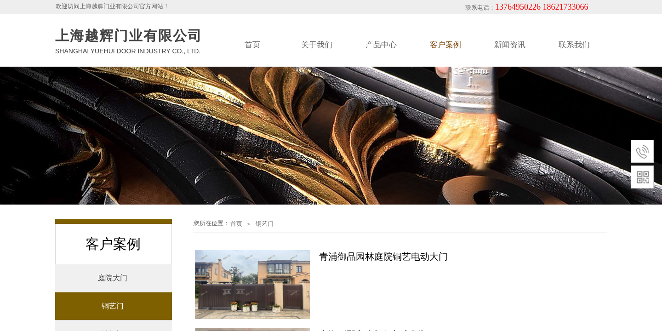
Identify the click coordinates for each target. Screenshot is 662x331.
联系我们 (574, 44)
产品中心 (381, 44)
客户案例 (445, 44)
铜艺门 (265, 223)
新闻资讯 (509, 44)
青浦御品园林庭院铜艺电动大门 (383, 256)
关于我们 (316, 44)
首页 (252, 44)
